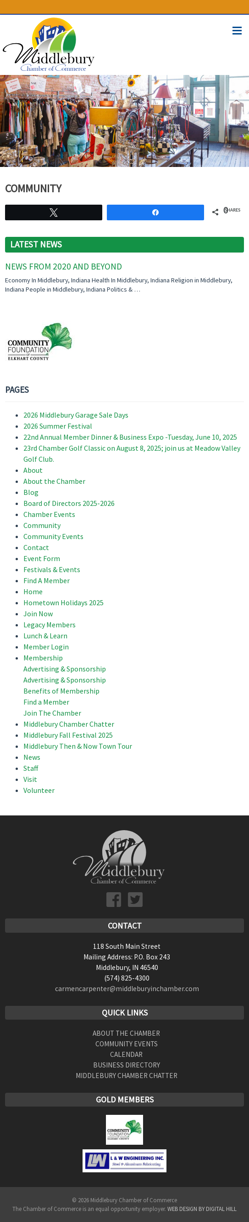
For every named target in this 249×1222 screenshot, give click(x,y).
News (31, 757)
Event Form (41, 558)
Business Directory (126, 1065)
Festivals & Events (51, 569)
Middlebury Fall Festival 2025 (68, 735)
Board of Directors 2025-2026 (69, 503)
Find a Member (46, 701)
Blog (31, 492)
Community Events (53, 536)
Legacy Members (49, 624)
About (33, 470)
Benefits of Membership (61, 690)
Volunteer (39, 790)
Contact (36, 547)
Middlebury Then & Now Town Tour (77, 746)
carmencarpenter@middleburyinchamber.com (127, 988)
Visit (30, 779)
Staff (30, 768)
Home (33, 591)
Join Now (38, 613)
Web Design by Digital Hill (202, 1208)
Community (42, 525)
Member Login (46, 646)
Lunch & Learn (45, 635)
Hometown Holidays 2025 (63, 602)
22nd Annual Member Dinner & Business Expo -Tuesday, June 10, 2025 (130, 437)
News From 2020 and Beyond (63, 266)
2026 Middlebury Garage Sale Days (75, 414)
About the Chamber (54, 481)
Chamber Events (49, 514)
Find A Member (46, 580)
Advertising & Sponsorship (64, 668)
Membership (43, 657)
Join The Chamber (52, 712)
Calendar (126, 1054)
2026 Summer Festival (57, 425)
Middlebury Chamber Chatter (68, 724)
